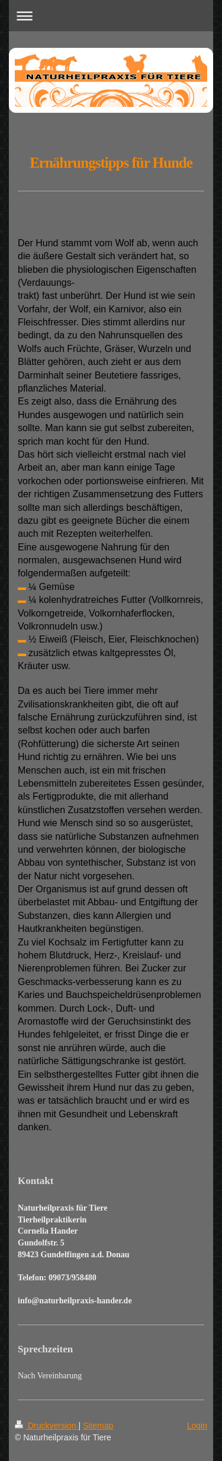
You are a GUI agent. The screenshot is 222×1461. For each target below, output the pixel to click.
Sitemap (98, 1425)
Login (197, 1425)
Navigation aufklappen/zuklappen (111, 15)
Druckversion (46, 1425)
